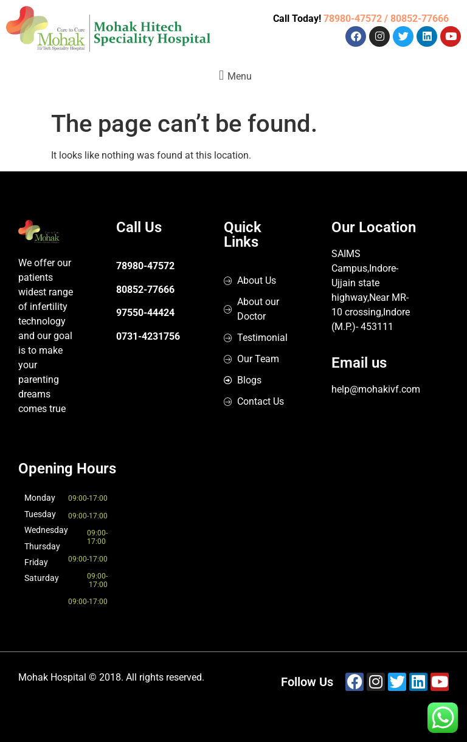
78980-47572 (145, 266)
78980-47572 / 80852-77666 (386, 18)
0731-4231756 (148, 336)
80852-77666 (145, 289)
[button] (233, 75)
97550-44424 (145, 312)
